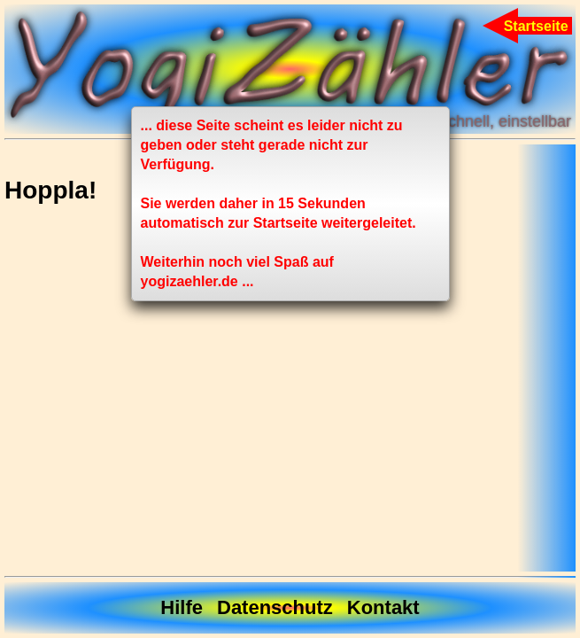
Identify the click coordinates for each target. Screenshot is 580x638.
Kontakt (383, 607)
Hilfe (181, 607)
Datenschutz (275, 607)
